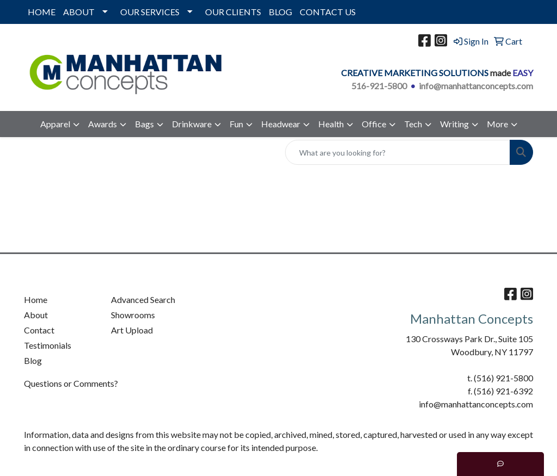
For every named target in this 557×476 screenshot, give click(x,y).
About (36, 315)
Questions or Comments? (71, 383)
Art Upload (132, 330)
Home (35, 299)
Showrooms (133, 315)
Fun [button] (236, 124)
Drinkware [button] (192, 124)
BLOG (280, 12)
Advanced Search (143, 299)
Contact (39, 330)
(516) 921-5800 (503, 378)
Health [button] (331, 124)
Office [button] (374, 124)
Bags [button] (144, 124)
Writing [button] (454, 124)
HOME (41, 12)
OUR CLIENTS (233, 12)
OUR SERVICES (150, 12)
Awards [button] (102, 124)
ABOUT (79, 12)
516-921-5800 (379, 86)
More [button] (497, 124)
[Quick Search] (397, 152)
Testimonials (47, 345)
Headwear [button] (280, 124)
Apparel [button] (55, 124)
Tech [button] (413, 124)
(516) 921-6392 (503, 391)
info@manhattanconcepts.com (476, 86)
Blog (33, 360)
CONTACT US (328, 12)
